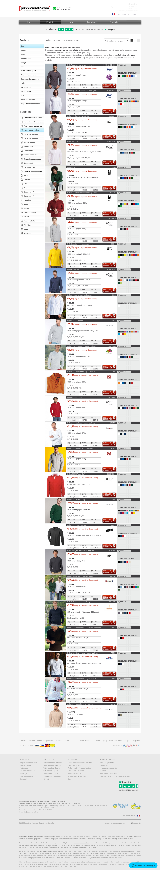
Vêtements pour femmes (52, 765)
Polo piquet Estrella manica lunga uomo (82, 193)
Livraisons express (26, 776)
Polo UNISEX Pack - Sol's (76, 474)
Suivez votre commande (117, 740)
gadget (46, 779)
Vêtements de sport (51, 771)
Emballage (23, 773)
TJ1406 (113, 653)
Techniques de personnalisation (79, 768)
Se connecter (136, 823)
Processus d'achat (74, 773)
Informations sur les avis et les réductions (115, 776)
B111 (114, 627)
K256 (114, 320)
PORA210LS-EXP (110, 65)
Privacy (59, 740)
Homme (57, 40)
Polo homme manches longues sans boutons (84, 627)
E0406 (113, 372)
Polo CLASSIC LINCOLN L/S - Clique (80, 576)
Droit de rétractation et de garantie (80, 763)
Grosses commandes (27, 771)
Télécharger (100, 740)
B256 (114, 295)
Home (29, 22)
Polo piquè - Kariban (75, 320)
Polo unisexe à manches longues (79, 295)
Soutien (32, 740)
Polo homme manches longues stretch (81, 678)
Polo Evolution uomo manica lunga (80, 244)
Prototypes (24, 768)
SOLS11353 (111, 397)
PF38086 (112, 602)
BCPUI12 (112, 116)
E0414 (113, 448)
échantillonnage (25, 765)
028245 (113, 576)
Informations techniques (77, 776)
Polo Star (70, 218)
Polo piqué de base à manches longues (82, 423)
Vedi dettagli (125, 704)
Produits (50, 22)
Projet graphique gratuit (28, 763)
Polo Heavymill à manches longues (80, 551)
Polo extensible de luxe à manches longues (83, 653)
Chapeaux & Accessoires (52, 776)
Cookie (66, 740)
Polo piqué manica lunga (76, 499)
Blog (69, 779)
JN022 (113, 525)
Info (72, 22)
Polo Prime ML (72, 141)
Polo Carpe (71, 167)
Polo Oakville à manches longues (79, 602)
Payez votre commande (108, 768)
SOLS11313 (111, 474)
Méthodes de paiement (76, 771)
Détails (123, 65)
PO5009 (113, 167)
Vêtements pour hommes (53, 763)
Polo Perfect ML (73, 269)
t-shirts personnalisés (81, 843)
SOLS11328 (111, 218)
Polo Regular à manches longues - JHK (81, 65)
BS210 (113, 244)
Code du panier (134, 740)
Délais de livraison (74, 765)
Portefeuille (92, 22)
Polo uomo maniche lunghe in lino (80, 704)
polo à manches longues (70, 40)
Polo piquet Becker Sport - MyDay (80, 448)
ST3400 (113, 423)
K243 (114, 499)
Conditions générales (45, 740)
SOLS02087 (111, 269)
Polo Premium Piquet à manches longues (82, 346)
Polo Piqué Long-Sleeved (76, 525)
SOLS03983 (111, 141)
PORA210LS (111, 90)
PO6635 (113, 193)
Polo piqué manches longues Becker (81, 372)
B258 (114, 678)
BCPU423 (112, 551)
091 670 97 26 (63, 9)
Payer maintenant (87, 740)
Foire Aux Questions (107, 763)
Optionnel (23, 779)
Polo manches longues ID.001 (78, 116)
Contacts (114, 22)
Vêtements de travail (51, 773)
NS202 (113, 704)
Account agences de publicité (115, 823)
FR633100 (112, 346)
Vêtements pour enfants (52, 768)
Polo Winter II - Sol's (74, 397)
